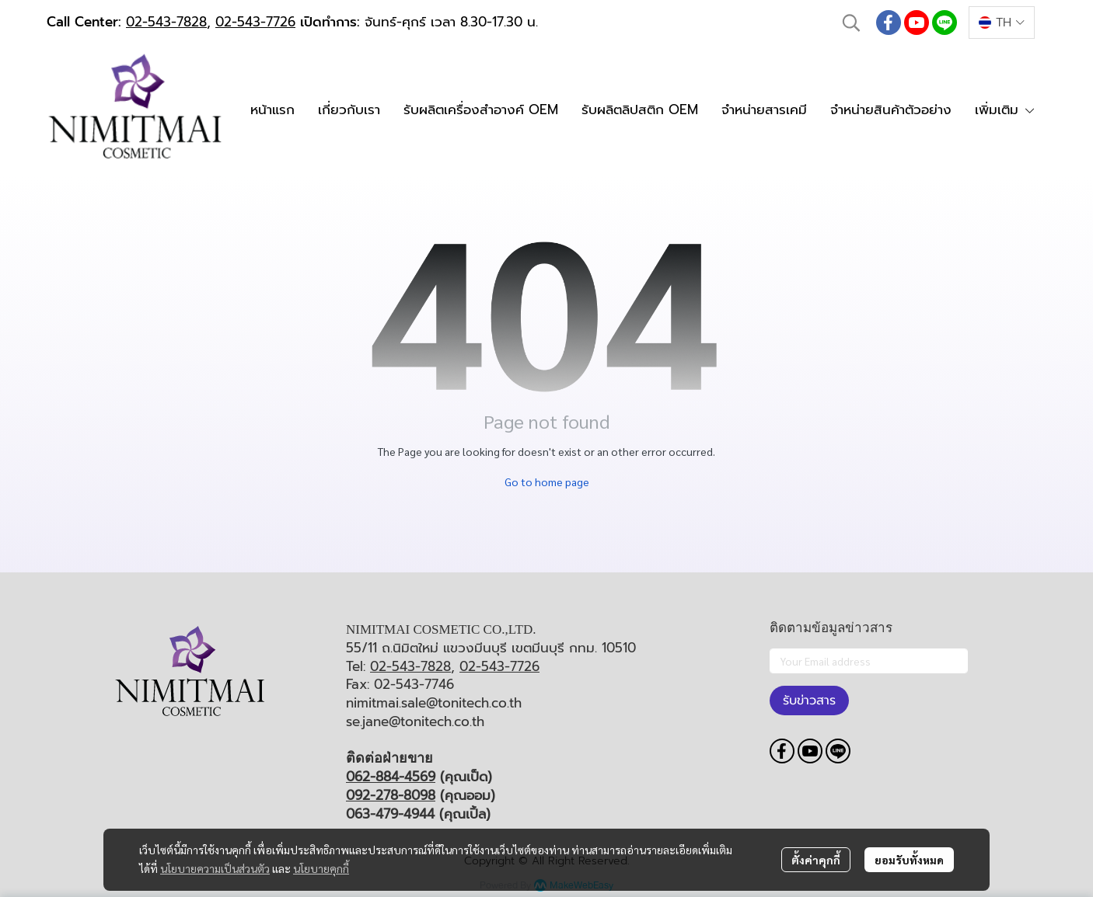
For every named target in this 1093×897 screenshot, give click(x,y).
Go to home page (547, 481)
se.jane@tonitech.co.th (415, 721)
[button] (851, 22)
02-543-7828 (166, 22)
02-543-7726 (255, 22)
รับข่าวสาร (809, 700)
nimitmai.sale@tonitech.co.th (434, 703)
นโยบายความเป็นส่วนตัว (215, 868)
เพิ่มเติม (1005, 109)
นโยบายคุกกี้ (321, 868)
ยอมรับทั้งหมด (909, 860)
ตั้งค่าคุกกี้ (815, 860)
